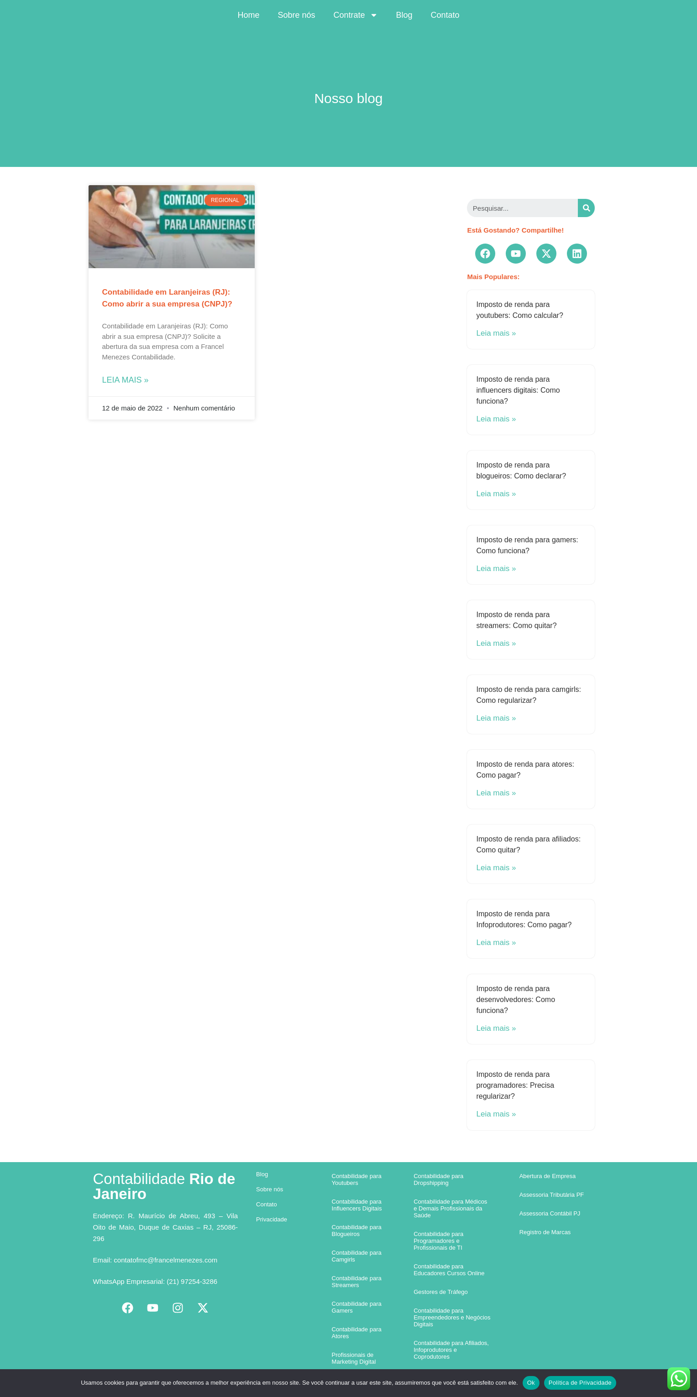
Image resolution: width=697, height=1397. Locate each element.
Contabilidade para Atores (357, 1333)
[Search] (586, 208)
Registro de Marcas (545, 1232)
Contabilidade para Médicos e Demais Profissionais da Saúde (450, 1208)
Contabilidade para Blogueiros (357, 1230)
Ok (531, 1382)
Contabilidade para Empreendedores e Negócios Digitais (452, 1317)
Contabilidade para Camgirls (357, 1256)
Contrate (355, 15)
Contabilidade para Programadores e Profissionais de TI (438, 1241)
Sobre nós (296, 15)
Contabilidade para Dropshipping (438, 1179)
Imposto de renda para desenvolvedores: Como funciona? (515, 999)
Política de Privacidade (580, 1382)
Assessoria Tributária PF (551, 1194)
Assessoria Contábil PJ (550, 1213)
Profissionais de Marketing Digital (354, 1358)
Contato (445, 15)
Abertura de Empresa (547, 1176)
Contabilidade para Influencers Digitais (357, 1205)
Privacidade (271, 1219)
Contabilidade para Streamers (357, 1281)
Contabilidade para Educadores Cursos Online (449, 1270)
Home (248, 15)
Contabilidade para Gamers (357, 1307)
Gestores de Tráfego (441, 1291)
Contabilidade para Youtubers (357, 1179)
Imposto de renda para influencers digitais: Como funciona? (518, 390)
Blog (404, 15)
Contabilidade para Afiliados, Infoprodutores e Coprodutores (451, 1350)
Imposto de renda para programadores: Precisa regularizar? (515, 1085)
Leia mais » (125, 379)
